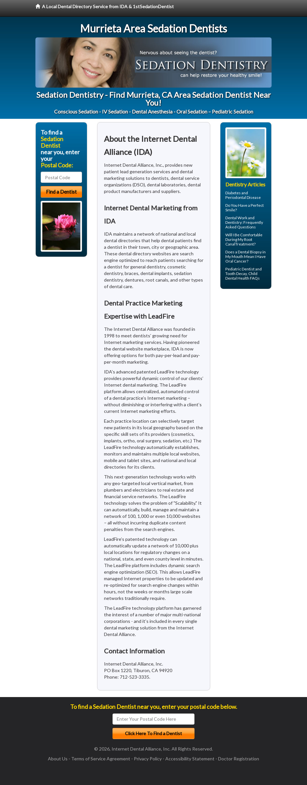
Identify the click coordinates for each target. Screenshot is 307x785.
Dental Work (236, 217)
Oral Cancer (236, 261)
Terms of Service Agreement (100, 758)
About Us (58, 758)
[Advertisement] (253, 345)
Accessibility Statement (190, 758)
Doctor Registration (238, 758)
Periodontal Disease (243, 197)
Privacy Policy (148, 758)
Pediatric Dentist (240, 268)
